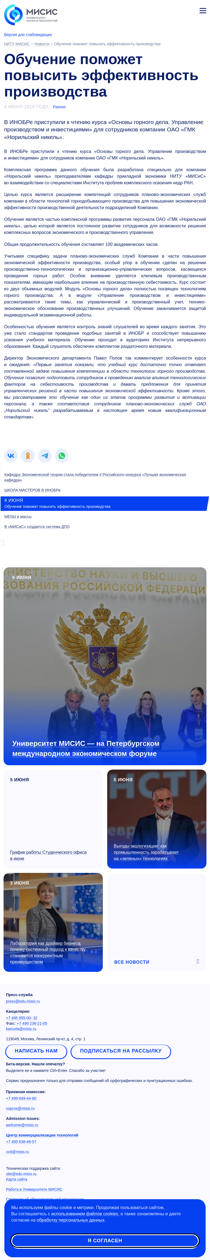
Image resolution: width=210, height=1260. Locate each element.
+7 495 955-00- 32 (21, 1018)
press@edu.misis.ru (23, 1001)
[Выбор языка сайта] (177, 9)
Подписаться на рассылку (121, 1051)
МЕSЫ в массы (17, 516)
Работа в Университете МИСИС (34, 1189)
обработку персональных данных (70, 1220)
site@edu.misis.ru (21, 1174)
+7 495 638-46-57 (21, 1142)
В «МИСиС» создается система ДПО (37, 527)
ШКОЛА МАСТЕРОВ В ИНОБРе (32, 490)
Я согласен (105, 1240)
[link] (11, 456)
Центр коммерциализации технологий (42, 1135)
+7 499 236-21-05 (32, 1023)
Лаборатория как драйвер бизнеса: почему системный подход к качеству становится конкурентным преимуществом (48, 952)
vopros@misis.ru (20, 1108)
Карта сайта (16, 1179)
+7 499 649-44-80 (21, 1098)
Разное (59, 107)
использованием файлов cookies (84, 1213)
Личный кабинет (189, 10)
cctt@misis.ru (17, 1152)
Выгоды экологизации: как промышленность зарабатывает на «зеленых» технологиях (146, 852)
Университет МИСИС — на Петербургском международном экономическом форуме (86, 748)
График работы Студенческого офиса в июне (48, 855)
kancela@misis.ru (21, 1029)
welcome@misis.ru (22, 1125)
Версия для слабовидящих (28, 34)
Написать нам (36, 1051)
